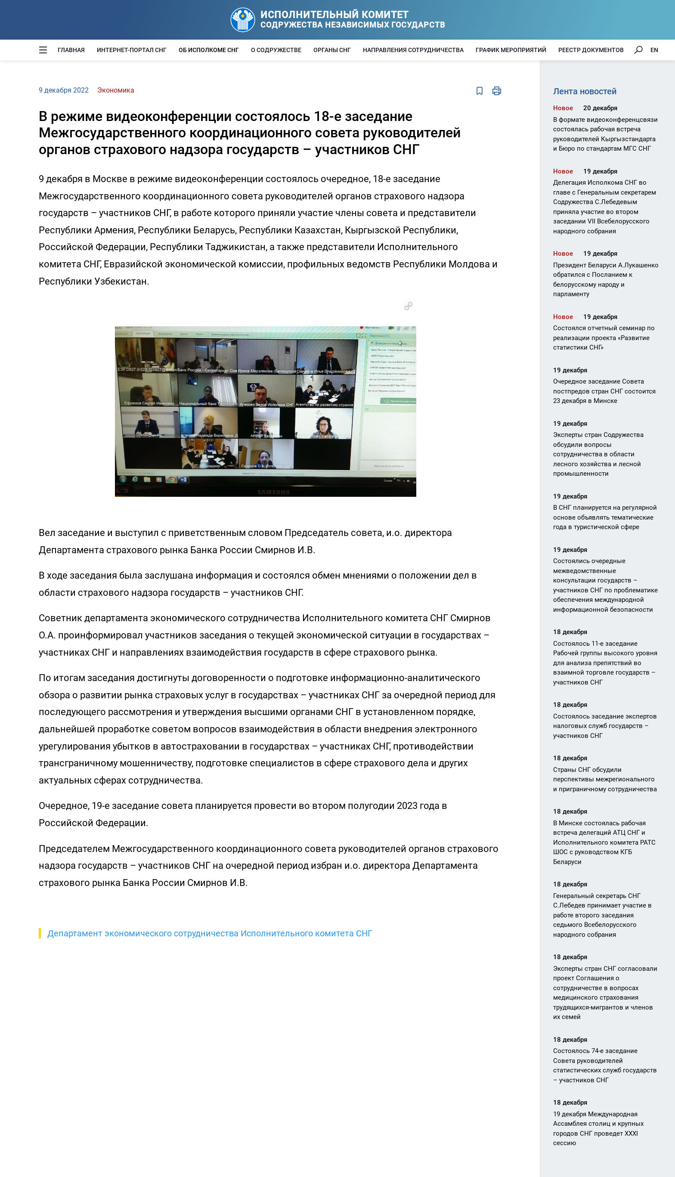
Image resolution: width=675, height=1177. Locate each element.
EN (654, 49)
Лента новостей (584, 91)
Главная (71, 49)
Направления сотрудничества (413, 49)
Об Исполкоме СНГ (209, 49)
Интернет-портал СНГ (132, 49)
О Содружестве (276, 49)
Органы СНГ (332, 49)
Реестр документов (591, 49)
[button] (408, 306)
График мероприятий (511, 49)
